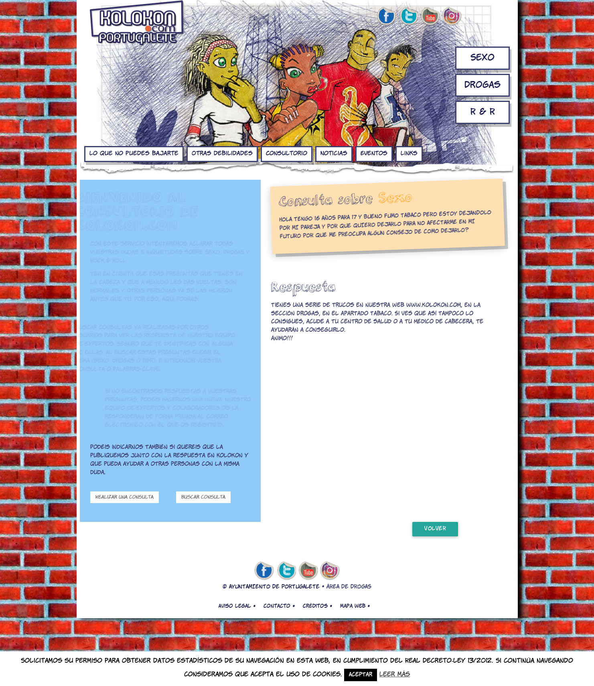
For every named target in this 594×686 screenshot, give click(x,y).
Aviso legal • (237, 606)
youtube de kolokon (430, 16)
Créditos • (317, 606)
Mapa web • (355, 606)
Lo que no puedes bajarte (133, 153)
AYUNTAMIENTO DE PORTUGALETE (274, 587)
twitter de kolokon (408, 16)
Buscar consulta (203, 497)
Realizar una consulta (124, 497)
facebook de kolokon (386, 16)
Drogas (482, 85)
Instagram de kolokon (452, 16)
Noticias (333, 153)
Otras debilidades (222, 153)
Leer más (394, 675)
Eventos (374, 153)
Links (409, 153)
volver (435, 529)
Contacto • (279, 606)
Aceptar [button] (360, 675)
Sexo (482, 58)
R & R (482, 112)
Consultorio (286, 153)
